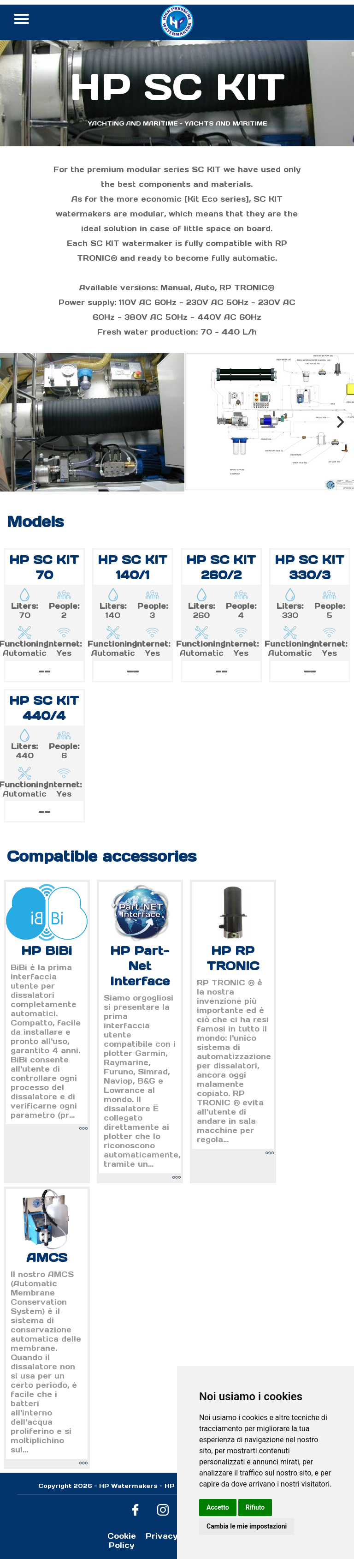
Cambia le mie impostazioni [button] (246, 1526)
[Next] (339, 422)
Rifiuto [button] (255, 1507)
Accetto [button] (217, 1507)
